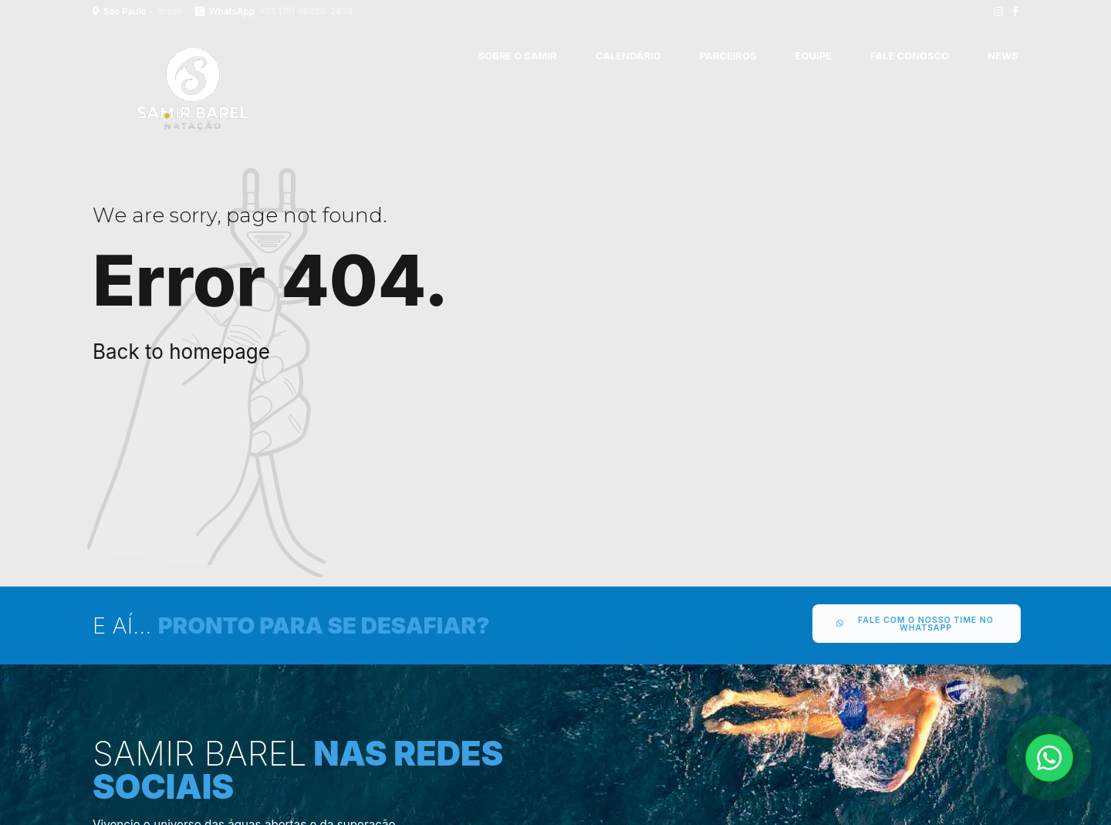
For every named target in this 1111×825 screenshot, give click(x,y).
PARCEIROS (728, 55)
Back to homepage (181, 351)
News (1003, 55)
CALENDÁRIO (628, 55)
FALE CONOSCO (909, 55)
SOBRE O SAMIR (517, 55)
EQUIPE (813, 55)
